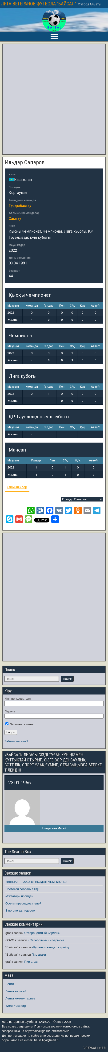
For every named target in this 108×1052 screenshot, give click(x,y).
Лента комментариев (20, 998)
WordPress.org (15, 1005)
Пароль (9, 711)
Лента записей (15, 991)
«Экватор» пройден (19, 896)
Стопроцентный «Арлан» (42, 933)
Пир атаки (39, 954)
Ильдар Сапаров (24, 162)
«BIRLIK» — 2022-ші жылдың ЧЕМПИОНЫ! (36, 882)
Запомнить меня (19, 724)
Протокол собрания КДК (22, 889)
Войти (9, 984)
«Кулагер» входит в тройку (50, 947)
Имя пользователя (17, 698)
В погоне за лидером (20, 910)
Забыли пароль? (16, 741)
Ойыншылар (17, 487)
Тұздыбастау (20, 205)
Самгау (15, 218)
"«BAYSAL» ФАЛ (94, 1048)
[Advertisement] (53, 99)
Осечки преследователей (23, 903)
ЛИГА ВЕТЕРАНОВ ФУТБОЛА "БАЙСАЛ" (38, 4)
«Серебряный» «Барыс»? (46, 940)
